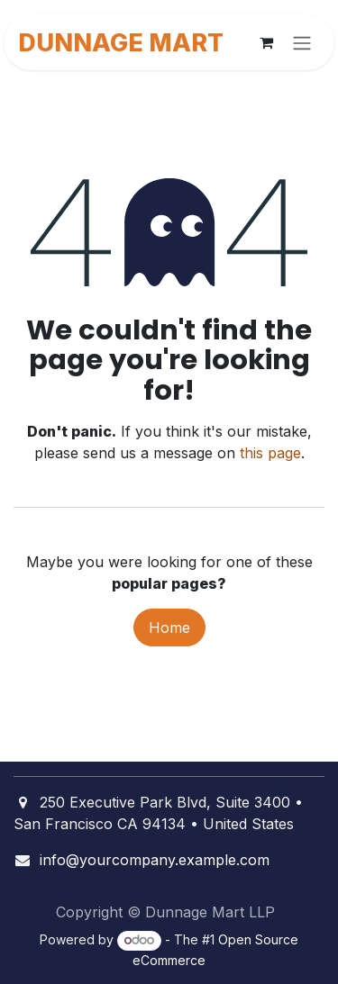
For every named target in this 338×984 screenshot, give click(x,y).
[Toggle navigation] (302, 42)
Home (169, 627)
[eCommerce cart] (266, 42)
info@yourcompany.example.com (154, 860)
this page (270, 453)
